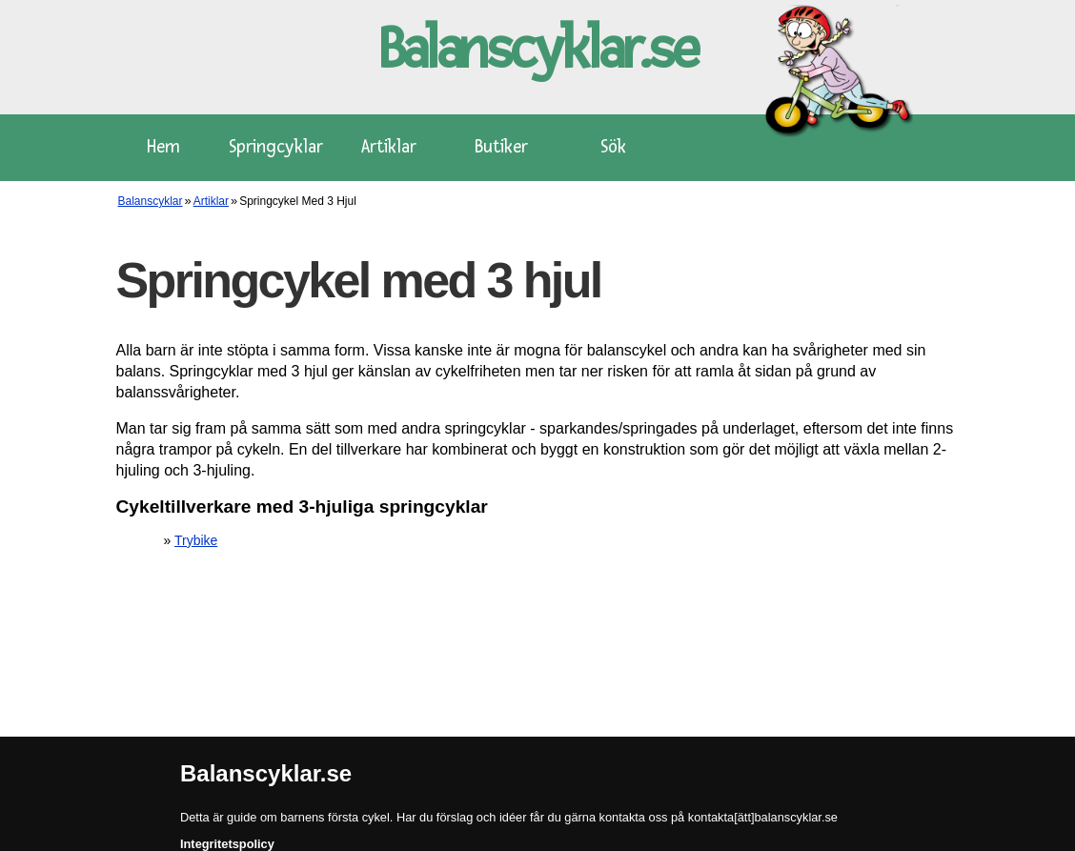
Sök (613, 147)
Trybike (195, 540)
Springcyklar (276, 147)
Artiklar (388, 147)
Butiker (501, 147)
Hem (163, 147)
